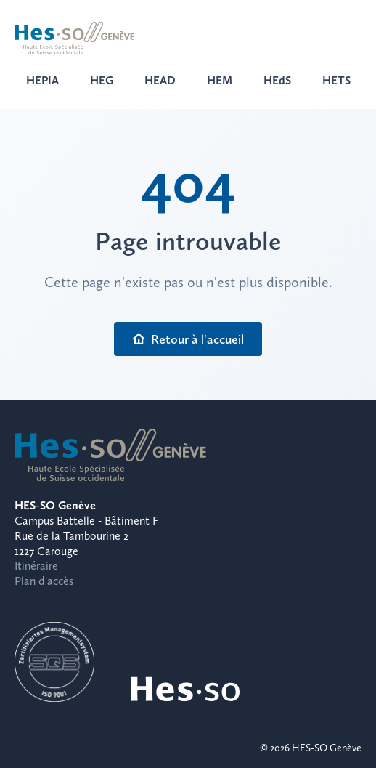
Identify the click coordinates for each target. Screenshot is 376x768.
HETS (336, 80)
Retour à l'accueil (188, 339)
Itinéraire (36, 566)
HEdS (277, 80)
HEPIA (42, 80)
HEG (101, 80)
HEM (219, 80)
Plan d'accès (44, 581)
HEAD (160, 80)
